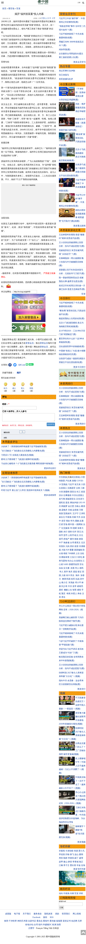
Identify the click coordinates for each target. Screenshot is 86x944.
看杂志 (40, 921)
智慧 (74, 590)
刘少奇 (64, 586)
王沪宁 (75, 513)
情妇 (68, 521)
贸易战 (64, 484)
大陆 (63, 550)
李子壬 (66, 865)
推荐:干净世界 (10, 921)
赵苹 (61, 862)
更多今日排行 (79, 367)
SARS (65, 564)
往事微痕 (67, 495)
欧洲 (54, 924)
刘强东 (62, 546)
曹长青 (73, 865)
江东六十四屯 (76, 557)
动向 (61, 893)
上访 (77, 553)
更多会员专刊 (79, 62)
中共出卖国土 (78, 495)
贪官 (63, 521)
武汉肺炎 (76, 477)
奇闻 (68, 593)
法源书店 (32, 921)
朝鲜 (75, 528)
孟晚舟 (64, 510)
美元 (79, 532)
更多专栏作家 (79, 869)
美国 (61, 513)
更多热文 (81, 468)
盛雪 (81, 858)
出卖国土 (63, 488)
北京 (83, 542)
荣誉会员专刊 (67, 14)
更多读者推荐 (50, 496)
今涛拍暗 (69, 851)
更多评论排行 (50, 469)
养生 (63, 597)
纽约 (40, 924)
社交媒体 (65, 528)
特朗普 (62, 481)
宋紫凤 (62, 851)
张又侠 (77, 484)
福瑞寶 (59, 921)
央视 (72, 568)
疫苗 (83, 492)
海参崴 (66, 542)
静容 (70, 862)
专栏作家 (65, 846)
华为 (72, 521)
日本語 (56, 928)
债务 (70, 532)
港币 (61, 539)
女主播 (66, 568)
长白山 (70, 561)
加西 (59, 924)
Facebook (36, 917)
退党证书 (67, 921)
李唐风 (71, 858)
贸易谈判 (67, 513)
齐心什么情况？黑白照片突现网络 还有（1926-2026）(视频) (72, 609)
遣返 (75, 572)
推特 (45, 917)
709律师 (71, 553)
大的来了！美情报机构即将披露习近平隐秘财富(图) (24, 448)
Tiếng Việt (47, 928)
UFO (80, 502)
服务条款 (38, 914)
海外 (77, 575)
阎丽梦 (64, 506)
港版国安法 (70, 499)
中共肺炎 (63, 477)
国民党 (62, 502)
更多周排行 (80, 424)
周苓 (61, 858)
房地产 (66, 539)
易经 (61, 590)
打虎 (61, 524)
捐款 (57, 914)
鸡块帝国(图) (64, 49)
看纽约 (46, 921)
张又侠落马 (64, 75)
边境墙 (75, 510)
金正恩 (71, 506)
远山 (76, 854)
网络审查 (65, 557)
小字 (53, 18)
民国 (68, 579)
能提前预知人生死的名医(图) (71, 318)
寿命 (79, 593)
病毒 (74, 481)
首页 (4, 8)
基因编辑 (78, 550)
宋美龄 (71, 582)
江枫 (61, 865)
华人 (77, 568)
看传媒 (53, 921)
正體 (79, 2)
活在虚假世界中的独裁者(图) (71, 346)
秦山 (65, 862)
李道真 (62, 854)
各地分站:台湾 (31, 924)
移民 (82, 568)
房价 (72, 546)
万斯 (81, 510)
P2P (67, 550)
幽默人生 (68, 590)
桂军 (73, 579)
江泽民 (82, 513)
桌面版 (8, 914)
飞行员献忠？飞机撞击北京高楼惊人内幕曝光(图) (23, 452)
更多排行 (81, 689)
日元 (81, 535)
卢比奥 (68, 481)
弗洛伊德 (74, 502)
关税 (70, 510)
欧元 (76, 535)
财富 (81, 539)
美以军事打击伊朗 (67, 71)
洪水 (61, 495)
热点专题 (65, 66)
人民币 (71, 535)
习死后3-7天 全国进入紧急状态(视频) (17, 456)
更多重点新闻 (79, 226)
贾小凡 (81, 851)
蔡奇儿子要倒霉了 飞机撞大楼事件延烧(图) (20, 460)
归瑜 (67, 854)
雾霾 (72, 550)
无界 (80, 921)
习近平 (71, 484)
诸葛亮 (80, 586)
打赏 (43, 18)
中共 (78, 517)
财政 (76, 539)
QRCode (21, 365)
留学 (66, 572)
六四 (83, 484)
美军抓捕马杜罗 (66, 79)
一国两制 (78, 524)
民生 (72, 575)
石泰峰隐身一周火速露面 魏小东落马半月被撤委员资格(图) (71, 262)
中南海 (68, 517)
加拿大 (80, 528)
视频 (62, 693)
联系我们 (66, 914)
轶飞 (72, 854)
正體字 (31, 928)
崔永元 (62, 517)
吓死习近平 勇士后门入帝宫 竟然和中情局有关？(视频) (25, 491)
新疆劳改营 (74, 564)
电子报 (17, 914)
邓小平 (78, 582)
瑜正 (81, 862)
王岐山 (77, 506)
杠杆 (74, 532)
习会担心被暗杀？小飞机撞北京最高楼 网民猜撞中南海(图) (27, 465)
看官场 (11, 8)
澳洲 (64, 579)
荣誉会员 (30, 343)
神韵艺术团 (22, 921)
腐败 (77, 521)
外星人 (74, 593)
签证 (79, 572)
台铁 (78, 488)
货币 (65, 535)
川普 (83, 477)
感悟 (79, 590)
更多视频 (81, 842)
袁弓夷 (62, 499)
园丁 (76, 858)
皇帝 (74, 586)
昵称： (5, 404)
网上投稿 (77, 914)
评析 (81, 893)
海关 (70, 572)
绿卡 (68, 575)
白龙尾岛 (78, 561)
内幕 (74, 517)
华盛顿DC (47, 924)
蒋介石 (64, 582)
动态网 (74, 921)
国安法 (73, 492)
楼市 (72, 539)
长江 (78, 492)
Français (39, 928)
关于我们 (27, 914)
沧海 (83, 865)
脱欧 (61, 532)
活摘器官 (71, 488)
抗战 (77, 579)
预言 (63, 593)
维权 (65, 553)
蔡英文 (77, 542)
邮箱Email (62, 901)
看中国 (71, 524)
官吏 (18, 8)
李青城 (75, 862)
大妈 (67, 546)
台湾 (72, 542)
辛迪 (78, 865)
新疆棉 (66, 492)
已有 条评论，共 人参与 (14, 411)
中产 (61, 542)
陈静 (65, 858)
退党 (67, 502)
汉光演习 (80, 499)
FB (71, 528)
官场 (65, 524)
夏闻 (81, 854)
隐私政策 (48, 914)
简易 (76, 851)
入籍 (63, 575)
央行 (65, 532)
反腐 (82, 521)
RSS (51, 917)
